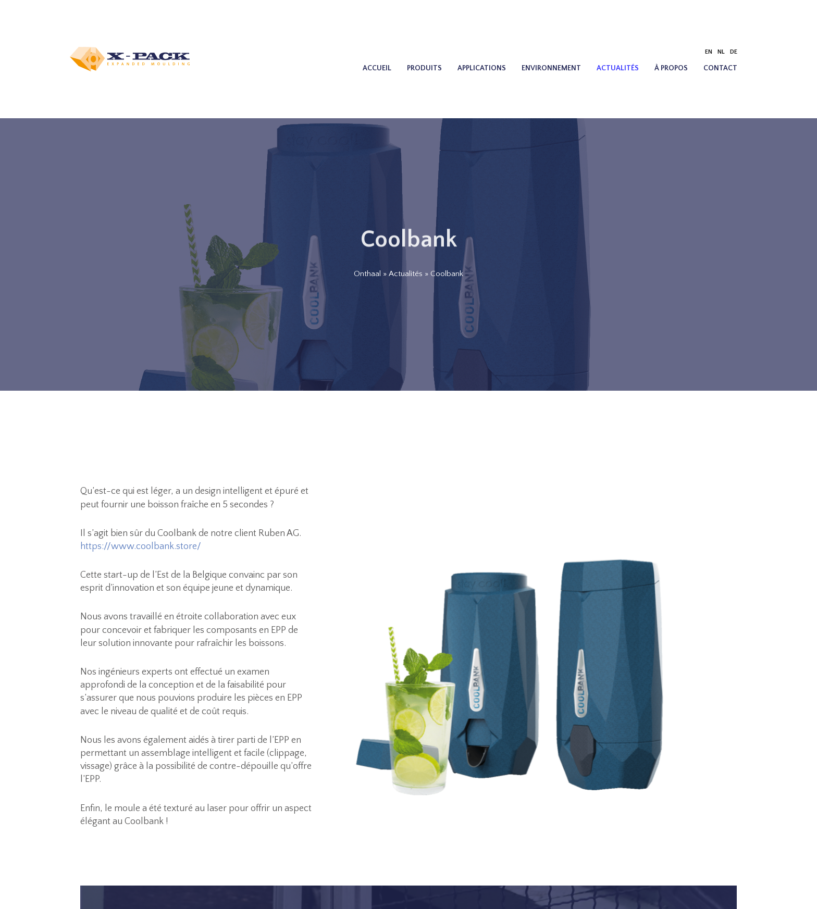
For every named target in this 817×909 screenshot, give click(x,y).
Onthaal (367, 273)
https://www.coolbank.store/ (140, 546)
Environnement (551, 68)
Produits (424, 68)
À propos (671, 68)
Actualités (618, 68)
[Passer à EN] (708, 52)
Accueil (377, 68)
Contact (720, 68)
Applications (481, 68)
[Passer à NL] (721, 52)
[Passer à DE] (733, 52)
